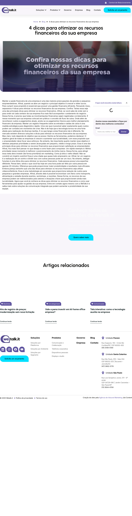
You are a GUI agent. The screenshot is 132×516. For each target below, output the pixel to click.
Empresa (81, 343)
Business (7, 304)
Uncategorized (54, 304)
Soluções (35, 338)
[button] (126, 103)
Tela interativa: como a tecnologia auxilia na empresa (107, 310)
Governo (81, 338)
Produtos (56, 338)
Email (98, 128)
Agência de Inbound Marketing (110, 398)
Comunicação (99, 304)
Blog (92, 338)
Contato (94, 343)
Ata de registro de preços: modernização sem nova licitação (17, 310)
